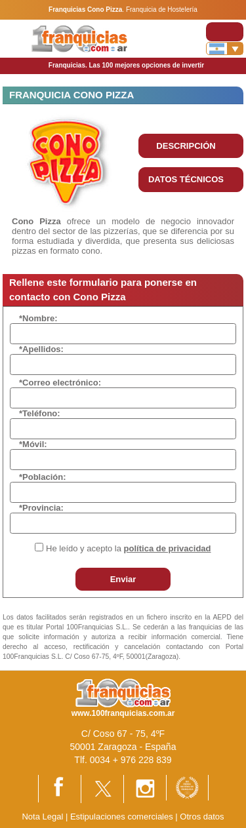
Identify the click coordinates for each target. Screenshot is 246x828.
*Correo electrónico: (60, 382)
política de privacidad (167, 548)
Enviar (123, 579)
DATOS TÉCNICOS (186, 179)
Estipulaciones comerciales (122, 816)
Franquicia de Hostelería (161, 9)
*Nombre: (38, 318)
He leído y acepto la (128, 548)
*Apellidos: (41, 349)
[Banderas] (224, 48)
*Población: (42, 477)
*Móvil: (33, 444)
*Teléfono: (39, 413)
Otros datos (202, 816)
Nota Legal (42, 816)
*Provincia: (41, 508)
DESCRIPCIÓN (185, 146)
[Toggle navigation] (224, 31)
